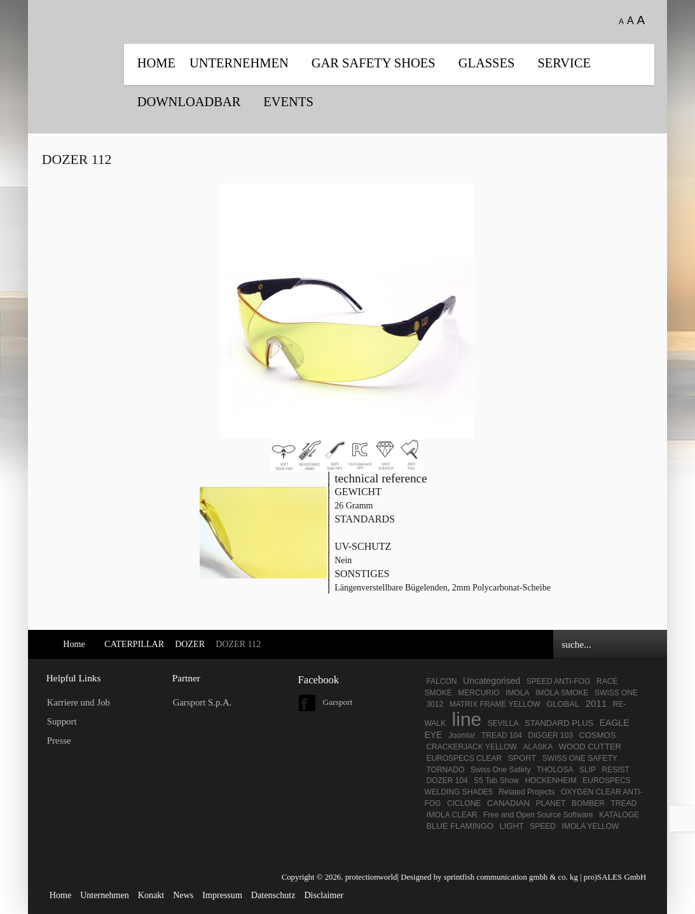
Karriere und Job (78, 702)
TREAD (623, 803)
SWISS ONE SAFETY (579, 758)
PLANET (551, 803)
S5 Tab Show (496, 780)
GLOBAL (562, 704)
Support (62, 721)
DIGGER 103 (550, 735)
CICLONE (464, 803)
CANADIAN (508, 803)
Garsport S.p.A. (202, 702)
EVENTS (288, 102)
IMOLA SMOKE (561, 692)
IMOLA (517, 692)
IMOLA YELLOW (590, 826)
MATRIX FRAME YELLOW (495, 704)
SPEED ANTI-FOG (558, 681)
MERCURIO (478, 692)
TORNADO (445, 769)
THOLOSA (555, 769)
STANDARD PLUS (559, 723)
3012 (434, 704)
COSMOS (597, 735)
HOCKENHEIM (550, 780)
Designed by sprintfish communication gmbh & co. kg (489, 877)
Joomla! (461, 735)
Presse (59, 740)
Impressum (222, 895)
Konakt (151, 895)
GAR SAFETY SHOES (374, 63)
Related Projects (526, 792)
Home (156, 63)
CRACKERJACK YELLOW (471, 746)
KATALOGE (619, 814)
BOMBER (588, 803)
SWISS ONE (616, 692)
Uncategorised (491, 681)
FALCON (441, 681)
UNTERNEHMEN (239, 63)
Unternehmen (104, 895)
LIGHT (511, 826)
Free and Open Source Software (538, 814)
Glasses (486, 63)
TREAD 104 (502, 735)
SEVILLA (503, 723)
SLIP (587, 769)
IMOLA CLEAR (451, 814)
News (183, 895)
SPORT (522, 758)
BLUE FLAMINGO (459, 826)
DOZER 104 (446, 780)
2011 (596, 703)
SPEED (543, 826)
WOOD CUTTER (590, 746)
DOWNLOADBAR (189, 102)
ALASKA (538, 746)
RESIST (616, 769)
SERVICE (564, 63)
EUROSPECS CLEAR (464, 758)
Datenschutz (273, 895)
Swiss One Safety (501, 769)
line (467, 719)
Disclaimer (323, 895)
